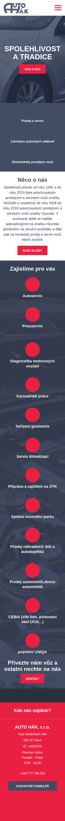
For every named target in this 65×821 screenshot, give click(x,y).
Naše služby (32, 250)
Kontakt (32, 678)
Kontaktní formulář (32, 786)
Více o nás (32, 69)
